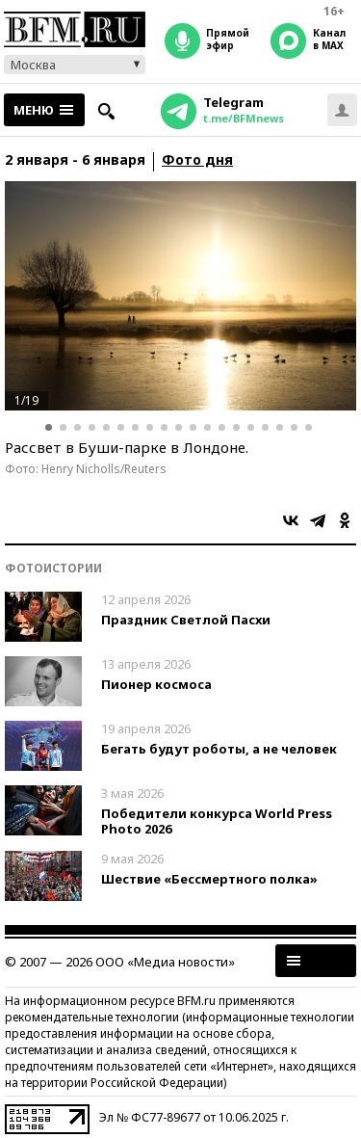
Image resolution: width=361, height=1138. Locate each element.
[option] (180, 295)
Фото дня (197, 160)
